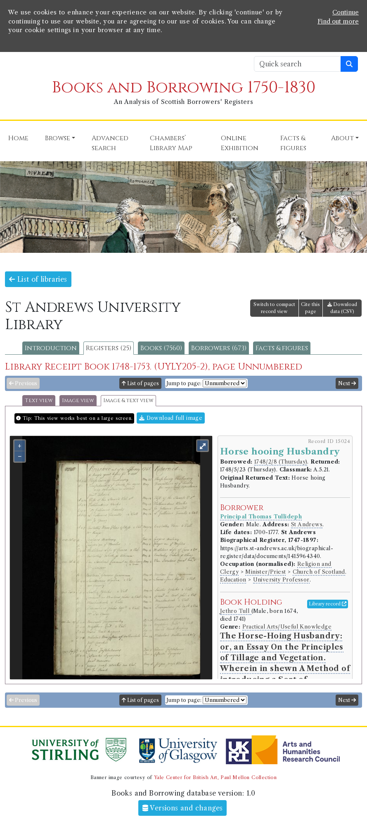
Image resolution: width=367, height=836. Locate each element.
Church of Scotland (319, 572)
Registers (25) (108, 348)
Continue (345, 12)
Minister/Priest (265, 572)
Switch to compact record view (274, 307)
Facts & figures (282, 348)
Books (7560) (161, 348)
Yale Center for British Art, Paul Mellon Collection (215, 777)
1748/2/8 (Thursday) (281, 462)
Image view (78, 400)
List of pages (140, 383)
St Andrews (306, 524)
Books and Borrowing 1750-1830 (183, 87)
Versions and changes (182, 808)
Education (233, 580)
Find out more (338, 21)
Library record (327, 604)
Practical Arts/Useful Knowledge (286, 627)
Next (347, 383)
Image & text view (128, 400)
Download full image (170, 418)
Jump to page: (183, 383)
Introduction (51, 348)
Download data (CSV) (342, 307)
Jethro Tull (235, 611)
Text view (39, 400)
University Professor (281, 580)
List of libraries (38, 279)
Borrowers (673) (218, 348)
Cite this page (310, 307)
